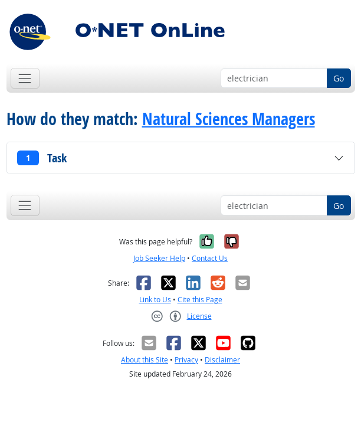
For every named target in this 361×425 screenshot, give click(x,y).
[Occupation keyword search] (274, 78)
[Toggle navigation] (25, 78)
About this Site (144, 360)
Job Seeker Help (159, 258)
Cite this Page (200, 300)
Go (338, 78)
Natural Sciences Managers (228, 118)
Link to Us (155, 300)
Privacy (186, 360)
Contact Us (210, 258)
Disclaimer (222, 360)
